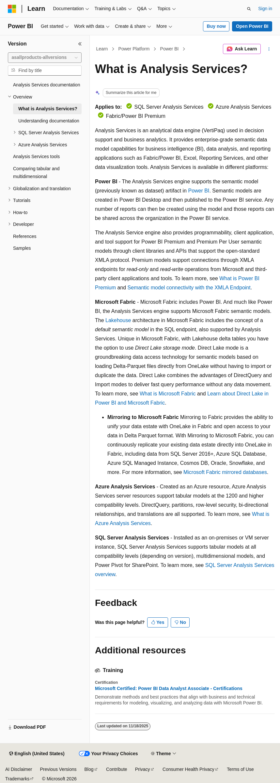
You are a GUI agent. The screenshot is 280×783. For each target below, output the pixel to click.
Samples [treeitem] (22, 248)
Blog (89, 769)
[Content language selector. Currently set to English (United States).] (36, 754)
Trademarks (17, 778)
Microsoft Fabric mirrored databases (225, 472)
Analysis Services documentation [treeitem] (46, 84)
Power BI (169, 48)
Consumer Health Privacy (188, 769)
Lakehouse (118, 320)
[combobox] (45, 57)
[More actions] (269, 49)
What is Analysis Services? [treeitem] (47, 108)
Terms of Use (240, 769)
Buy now (216, 26)
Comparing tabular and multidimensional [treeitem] (36, 172)
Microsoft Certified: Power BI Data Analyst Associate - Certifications (168, 688)
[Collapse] (80, 44)
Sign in (265, 8)
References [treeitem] (25, 236)
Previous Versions (58, 769)
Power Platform (134, 48)
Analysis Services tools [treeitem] (36, 156)
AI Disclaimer (18, 769)
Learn (102, 48)
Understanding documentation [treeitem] (48, 120)
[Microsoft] (12, 9)
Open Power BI (252, 26)
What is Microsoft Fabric (168, 393)
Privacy (142, 769)
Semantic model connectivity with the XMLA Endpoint (189, 287)
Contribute (116, 769)
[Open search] (249, 9)
